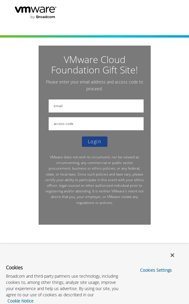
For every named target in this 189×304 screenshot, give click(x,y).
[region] (94, 274)
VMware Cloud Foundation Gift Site (74, 10)
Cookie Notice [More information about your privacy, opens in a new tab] (20, 301)
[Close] (172, 255)
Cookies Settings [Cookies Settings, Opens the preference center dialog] (156, 270)
